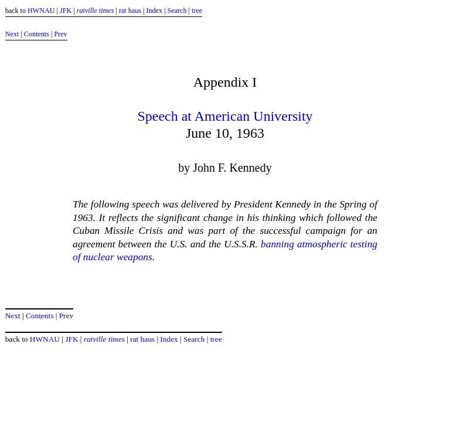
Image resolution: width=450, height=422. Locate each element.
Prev (60, 34)
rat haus (130, 10)
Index (154, 10)
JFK (65, 10)
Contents (36, 34)
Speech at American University (224, 116)
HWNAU (41, 10)
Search (177, 10)
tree (197, 10)
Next (12, 34)
